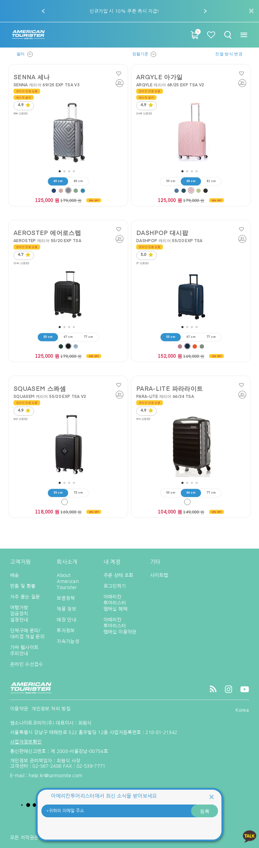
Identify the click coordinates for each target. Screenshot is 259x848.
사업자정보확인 (25, 741)
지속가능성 (68, 641)
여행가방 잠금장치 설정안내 (19, 613)
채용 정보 (66, 609)
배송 (14, 575)
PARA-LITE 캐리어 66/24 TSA (165, 396)
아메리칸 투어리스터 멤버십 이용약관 (120, 625)
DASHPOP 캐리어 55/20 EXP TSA (169, 240)
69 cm (58, 181)
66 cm (190, 493)
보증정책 (66, 598)
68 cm (190, 181)
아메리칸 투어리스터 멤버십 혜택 (115, 602)
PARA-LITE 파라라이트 (169, 388)
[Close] (211, 796)
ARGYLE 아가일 (159, 77)
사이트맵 (159, 575)
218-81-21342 (161, 732)
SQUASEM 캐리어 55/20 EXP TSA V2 (49, 396)
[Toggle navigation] (243, 35)
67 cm (68, 337)
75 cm (78, 493)
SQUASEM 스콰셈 (39, 388)
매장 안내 (66, 619)
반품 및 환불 (22, 586)
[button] (43, 11)
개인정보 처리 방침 (50, 708)
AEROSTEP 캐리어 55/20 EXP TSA (47, 240)
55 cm (170, 181)
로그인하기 (115, 586)
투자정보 (66, 630)
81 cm (211, 181)
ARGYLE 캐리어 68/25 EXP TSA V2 (170, 84)
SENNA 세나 (31, 77)
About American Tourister (68, 581)
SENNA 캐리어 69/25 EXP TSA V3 (46, 84)
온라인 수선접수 (26, 664)
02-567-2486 (46, 766)
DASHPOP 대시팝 (162, 232)
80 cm (78, 181)
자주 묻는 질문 (25, 596)
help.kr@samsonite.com (55, 775)
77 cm (88, 337)
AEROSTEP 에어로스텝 (47, 232)
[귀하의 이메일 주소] (129, 811)
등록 (204, 811)
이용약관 (19, 708)
